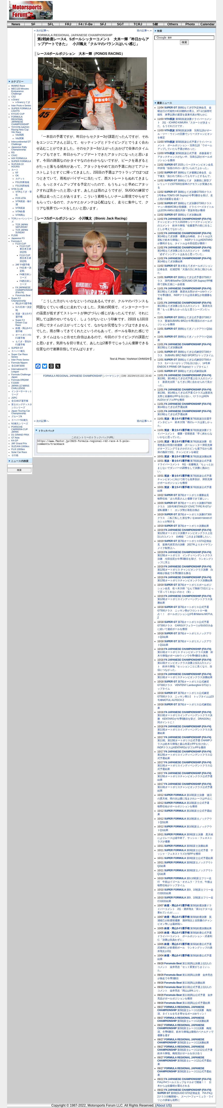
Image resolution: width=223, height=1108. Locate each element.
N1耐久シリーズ (19, 423)
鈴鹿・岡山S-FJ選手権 (177, 905)
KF (17, 172)
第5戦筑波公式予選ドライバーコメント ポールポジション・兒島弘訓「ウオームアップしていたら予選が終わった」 (184, 145)
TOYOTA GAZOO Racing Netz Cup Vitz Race (20, 129)
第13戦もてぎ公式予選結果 (172, 414)
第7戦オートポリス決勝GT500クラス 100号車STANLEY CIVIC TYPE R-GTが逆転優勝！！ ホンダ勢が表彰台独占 (184, 507)
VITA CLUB (17, 189)
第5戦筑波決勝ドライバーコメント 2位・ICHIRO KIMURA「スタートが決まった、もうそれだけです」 (184, 123)
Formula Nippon (19, 362)
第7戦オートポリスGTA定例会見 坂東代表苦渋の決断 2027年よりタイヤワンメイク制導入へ (185, 545)
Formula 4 (16, 241)
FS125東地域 (22, 182)
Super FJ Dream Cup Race (21, 322)
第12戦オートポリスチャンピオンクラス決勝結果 (184, 580)
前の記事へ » (144, 30)
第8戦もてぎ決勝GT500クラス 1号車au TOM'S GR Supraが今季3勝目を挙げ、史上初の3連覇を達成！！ (185, 195)
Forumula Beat (23, 295)
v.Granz (15, 99)
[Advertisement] (131, 10)
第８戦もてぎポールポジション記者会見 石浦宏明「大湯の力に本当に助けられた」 (185, 269)
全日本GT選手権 (19, 401)
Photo (190, 24)
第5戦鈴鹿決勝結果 (201, 928)
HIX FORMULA (19, 158)
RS (13, 152)
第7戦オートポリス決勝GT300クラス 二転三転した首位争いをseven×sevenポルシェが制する (184, 518)
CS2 (13, 96)
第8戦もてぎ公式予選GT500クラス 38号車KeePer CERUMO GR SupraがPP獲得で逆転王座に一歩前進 (185, 281)
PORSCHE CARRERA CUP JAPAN (19, 429)
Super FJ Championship (18, 299)
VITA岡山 (20, 215)
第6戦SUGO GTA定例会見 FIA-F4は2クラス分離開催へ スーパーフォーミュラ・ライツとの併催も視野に (185, 1097)
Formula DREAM (20, 380)
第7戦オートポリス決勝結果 (193, 525)
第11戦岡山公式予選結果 (196, 1002)
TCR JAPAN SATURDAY (22, 225)
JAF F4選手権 (23, 264)
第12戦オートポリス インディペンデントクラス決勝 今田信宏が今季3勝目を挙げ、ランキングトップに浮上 (185, 559)
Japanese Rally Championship (19, 148)
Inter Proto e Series (21, 105)
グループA (16, 416)
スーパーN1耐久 (19, 420)
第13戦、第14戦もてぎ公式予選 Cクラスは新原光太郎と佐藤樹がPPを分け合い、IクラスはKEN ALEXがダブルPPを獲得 (185, 396)
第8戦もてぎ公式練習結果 (192, 371)
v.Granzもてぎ (23, 102)
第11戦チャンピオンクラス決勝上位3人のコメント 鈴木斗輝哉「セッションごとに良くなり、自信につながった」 (184, 666)
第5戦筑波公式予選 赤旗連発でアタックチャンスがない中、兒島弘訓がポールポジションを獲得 (184, 157)
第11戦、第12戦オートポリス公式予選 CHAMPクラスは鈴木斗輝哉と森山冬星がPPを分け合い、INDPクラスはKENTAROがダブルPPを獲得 (184, 744)
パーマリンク (111, 375)
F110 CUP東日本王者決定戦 (25, 249)
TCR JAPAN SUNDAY (22, 231)
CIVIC (14, 155)
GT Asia (15, 437)
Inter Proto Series (20, 359)
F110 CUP (21, 243)
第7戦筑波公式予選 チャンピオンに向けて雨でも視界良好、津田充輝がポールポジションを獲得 (185, 479)
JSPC (14, 397)
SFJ (103, 24)
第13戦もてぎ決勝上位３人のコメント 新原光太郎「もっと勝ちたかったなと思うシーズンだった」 (184, 309)
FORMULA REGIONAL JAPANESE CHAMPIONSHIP (20, 120)
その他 (14, 455)
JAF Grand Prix (19, 443)
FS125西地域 (22, 185)
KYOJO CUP (18, 114)
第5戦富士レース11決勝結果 (193, 1042)
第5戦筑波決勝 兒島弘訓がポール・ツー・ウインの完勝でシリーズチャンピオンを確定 (184, 134)
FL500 (14, 235)
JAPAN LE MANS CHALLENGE (20, 386)
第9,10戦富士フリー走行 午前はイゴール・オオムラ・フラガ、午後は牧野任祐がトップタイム (184, 882)
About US (163, 1105)
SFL (51, 24)
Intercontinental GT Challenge (21, 142)
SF (33, 24)
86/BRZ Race (18, 86)
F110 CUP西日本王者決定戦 (25, 258)
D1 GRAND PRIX (20, 434)
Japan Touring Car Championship (20, 412)
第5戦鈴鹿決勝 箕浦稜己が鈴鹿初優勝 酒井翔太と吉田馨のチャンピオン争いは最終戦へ (184, 920)
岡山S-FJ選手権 (24, 303)
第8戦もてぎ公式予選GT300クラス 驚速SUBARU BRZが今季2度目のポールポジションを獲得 (184, 321)
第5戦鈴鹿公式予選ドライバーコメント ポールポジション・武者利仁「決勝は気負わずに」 (184, 936)
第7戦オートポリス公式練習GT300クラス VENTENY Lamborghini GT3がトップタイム (184, 685)
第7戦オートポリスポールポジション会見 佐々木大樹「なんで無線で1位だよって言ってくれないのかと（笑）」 (185, 588)
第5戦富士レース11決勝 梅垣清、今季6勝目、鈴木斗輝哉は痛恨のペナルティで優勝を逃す (185, 1032)
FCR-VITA (21, 198)
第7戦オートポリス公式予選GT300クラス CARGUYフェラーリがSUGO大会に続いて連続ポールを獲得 (185, 626)
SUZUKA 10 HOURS (17, 165)
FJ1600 (15, 383)
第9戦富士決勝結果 (197, 845)
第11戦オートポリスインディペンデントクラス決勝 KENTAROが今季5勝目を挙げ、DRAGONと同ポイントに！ (184, 719)
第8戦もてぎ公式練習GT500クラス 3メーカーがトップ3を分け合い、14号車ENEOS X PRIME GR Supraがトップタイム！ (184, 363)
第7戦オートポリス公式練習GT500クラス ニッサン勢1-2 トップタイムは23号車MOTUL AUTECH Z (185, 697)
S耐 (155, 24)
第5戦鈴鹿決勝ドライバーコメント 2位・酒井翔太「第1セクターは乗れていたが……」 (184, 909)
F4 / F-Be (86, 24)
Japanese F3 (18, 238)
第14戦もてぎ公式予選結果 (172, 407)
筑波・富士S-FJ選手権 (177, 418)
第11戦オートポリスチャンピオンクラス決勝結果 (184, 677)
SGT (120, 24)
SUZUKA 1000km (20, 446)
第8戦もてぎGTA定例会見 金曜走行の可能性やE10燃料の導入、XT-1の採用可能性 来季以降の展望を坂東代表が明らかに (184, 111)
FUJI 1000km (18, 449)
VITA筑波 (20, 208)
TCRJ (138, 24)
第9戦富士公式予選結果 (200, 858)
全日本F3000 (18, 365)
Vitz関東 (20, 138)
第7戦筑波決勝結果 (201, 456)
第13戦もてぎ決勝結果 (170, 347)
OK (17, 175)
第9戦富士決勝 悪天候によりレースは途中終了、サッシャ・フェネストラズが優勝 (185, 838)
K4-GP (14, 440)
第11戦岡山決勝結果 (193, 982)
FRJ (68, 24)
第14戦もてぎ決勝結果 (170, 261)
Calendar (207, 24)
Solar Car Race (19, 452)
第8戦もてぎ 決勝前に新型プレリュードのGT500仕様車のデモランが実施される (184, 184)
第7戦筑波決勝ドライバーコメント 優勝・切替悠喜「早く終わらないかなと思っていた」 (184, 434)
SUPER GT (17, 348)
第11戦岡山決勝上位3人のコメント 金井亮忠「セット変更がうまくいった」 (184, 967)
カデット (20, 178)
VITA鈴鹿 (20, 211)
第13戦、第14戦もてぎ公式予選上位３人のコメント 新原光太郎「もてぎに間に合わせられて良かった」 (185, 382)
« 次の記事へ (41, 30)
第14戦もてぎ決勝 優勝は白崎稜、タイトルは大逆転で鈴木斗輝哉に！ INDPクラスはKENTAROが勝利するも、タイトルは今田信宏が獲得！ (185, 240)
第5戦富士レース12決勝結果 (193, 1021)
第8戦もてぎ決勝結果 (190, 214)
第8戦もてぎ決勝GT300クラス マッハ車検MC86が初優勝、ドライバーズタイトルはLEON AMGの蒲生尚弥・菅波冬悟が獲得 (185, 207)
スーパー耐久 (18, 351)
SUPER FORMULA (21, 161)
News (16, 24)
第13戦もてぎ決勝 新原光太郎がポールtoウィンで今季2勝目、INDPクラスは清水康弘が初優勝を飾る (184, 295)
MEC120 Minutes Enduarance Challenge (20, 91)
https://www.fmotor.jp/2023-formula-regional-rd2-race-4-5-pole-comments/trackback (96, 446)
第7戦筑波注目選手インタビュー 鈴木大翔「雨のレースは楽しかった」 (184, 422)
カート (14, 169)
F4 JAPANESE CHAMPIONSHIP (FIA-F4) (24, 290)
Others (172, 24)
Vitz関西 (20, 135)
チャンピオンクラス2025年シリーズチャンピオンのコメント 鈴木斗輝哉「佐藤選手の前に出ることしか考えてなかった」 (185, 226)
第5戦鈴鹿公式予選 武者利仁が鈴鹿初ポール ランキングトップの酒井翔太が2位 (185, 948)
